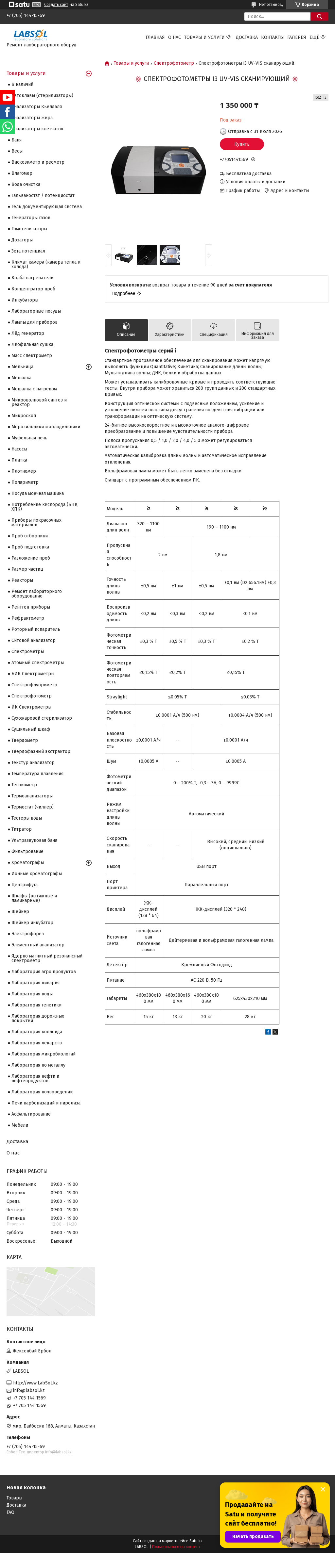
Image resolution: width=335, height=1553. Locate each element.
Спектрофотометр (174, 63)
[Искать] (319, 16)
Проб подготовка (30, 547)
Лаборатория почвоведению (42, 1092)
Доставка (247, 37)
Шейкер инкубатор (32, 922)
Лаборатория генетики (36, 1005)
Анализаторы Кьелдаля (36, 106)
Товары (14, 1498)
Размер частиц (27, 569)
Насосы (19, 449)
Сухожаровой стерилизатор (41, 718)
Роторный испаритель (35, 629)
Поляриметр (25, 482)
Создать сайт (56, 4)
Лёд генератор (27, 333)
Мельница (22, 366)
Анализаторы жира (32, 118)
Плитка (19, 460)
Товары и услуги (204, 37)
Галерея (296, 37)
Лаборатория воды (32, 994)
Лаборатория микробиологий (43, 1054)
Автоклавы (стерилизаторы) (42, 95)
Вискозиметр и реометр (37, 162)
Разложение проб (30, 558)
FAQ (10, 1512)
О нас (174, 37)
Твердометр (24, 740)
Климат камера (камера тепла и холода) (45, 264)
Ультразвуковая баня (34, 840)
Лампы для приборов (34, 322)
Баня (16, 140)
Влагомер (21, 173)
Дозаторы (22, 240)
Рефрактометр (27, 618)
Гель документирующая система (46, 206)
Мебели (19, 1125)
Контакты (272, 37)
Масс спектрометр (31, 355)
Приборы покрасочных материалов (36, 522)
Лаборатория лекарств (36, 1043)
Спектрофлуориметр (34, 685)
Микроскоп (23, 415)
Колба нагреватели (32, 278)
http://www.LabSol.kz (35, 1383)
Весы (17, 151)
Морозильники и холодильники (45, 427)
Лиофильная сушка (32, 344)
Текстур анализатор (33, 762)
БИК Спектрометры (32, 674)
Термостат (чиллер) (32, 807)
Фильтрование (27, 851)
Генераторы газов (30, 218)
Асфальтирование (31, 1114)
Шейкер (20, 911)
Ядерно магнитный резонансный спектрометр (46, 958)
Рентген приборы (30, 607)
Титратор (21, 829)
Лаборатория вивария (35, 983)
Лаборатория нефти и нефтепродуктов (35, 1078)
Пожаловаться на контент (176, 1547)
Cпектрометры (27, 651)
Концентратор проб (33, 289)
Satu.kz (196, 1541)
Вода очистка (25, 184)
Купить (242, 144)
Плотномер (23, 471)
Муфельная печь (29, 438)
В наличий (22, 84)
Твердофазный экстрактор (40, 751)
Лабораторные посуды (36, 311)
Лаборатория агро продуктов (43, 971)
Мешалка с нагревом (34, 389)
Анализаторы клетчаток (37, 129)
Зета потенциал (28, 251)
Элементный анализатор (37, 945)
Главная (155, 37)
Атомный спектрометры (37, 662)
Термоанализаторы (32, 796)
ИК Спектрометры (31, 707)
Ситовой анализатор (33, 640)
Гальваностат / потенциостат (43, 195)
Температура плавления (37, 773)
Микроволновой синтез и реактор (39, 402)
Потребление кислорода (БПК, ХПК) (45, 507)
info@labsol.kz (29, 1390)
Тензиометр (24, 785)
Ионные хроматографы (36, 873)
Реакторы (22, 580)
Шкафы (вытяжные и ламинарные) (34, 898)
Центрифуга (24, 885)
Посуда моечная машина (37, 493)
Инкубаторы (24, 300)
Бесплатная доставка (249, 173)
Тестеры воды (26, 818)
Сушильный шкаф (30, 729)
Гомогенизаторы (29, 229)
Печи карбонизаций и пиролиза (45, 1103)
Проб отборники (29, 536)
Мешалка (21, 378)
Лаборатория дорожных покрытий (37, 1018)
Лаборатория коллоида (36, 1032)
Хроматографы (27, 862)
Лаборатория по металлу (38, 1065)
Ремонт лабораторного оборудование (36, 594)
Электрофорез (27, 934)
